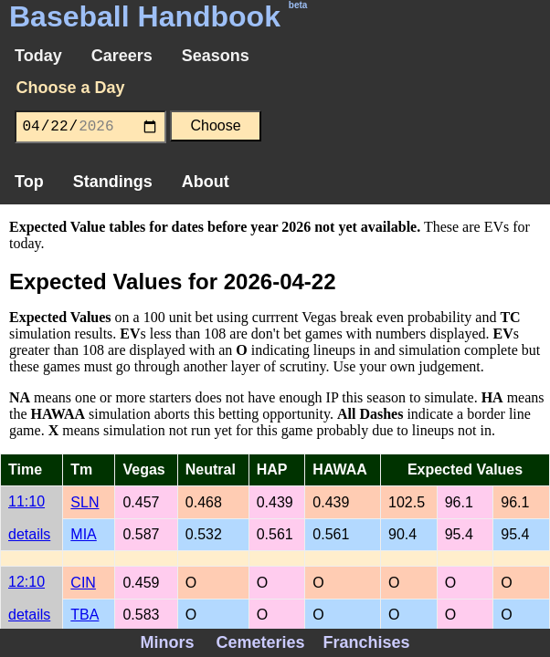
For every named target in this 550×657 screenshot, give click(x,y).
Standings (113, 181)
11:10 (26, 501)
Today (38, 56)
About (205, 181)
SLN (84, 502)
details (29, 534)
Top (29, 181)
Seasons (215, 56)
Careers (122, 56)
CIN (83, 582)
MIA (83, 534)
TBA (84, 614)
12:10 (26, 581)
